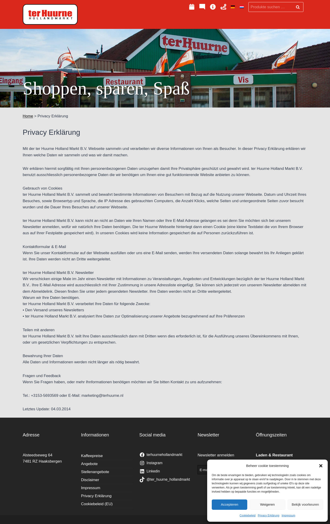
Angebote (89, 464)
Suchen (299, 7)
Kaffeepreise (92, 456)
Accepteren (229, 504)
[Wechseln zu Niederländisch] (241, 7)
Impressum (288, 515)
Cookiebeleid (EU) (97, 504)
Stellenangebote (95, 472)
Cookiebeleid (248, 515)
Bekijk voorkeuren (305, 504)
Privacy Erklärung (268, 515)
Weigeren (267, 504)
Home (28, 116)
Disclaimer (90, 480)
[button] (321, 465)
